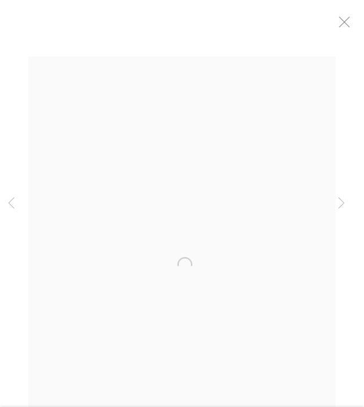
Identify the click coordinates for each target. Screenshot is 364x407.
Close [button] (352, 25)
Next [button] (341, 203)
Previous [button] (11, 203)
